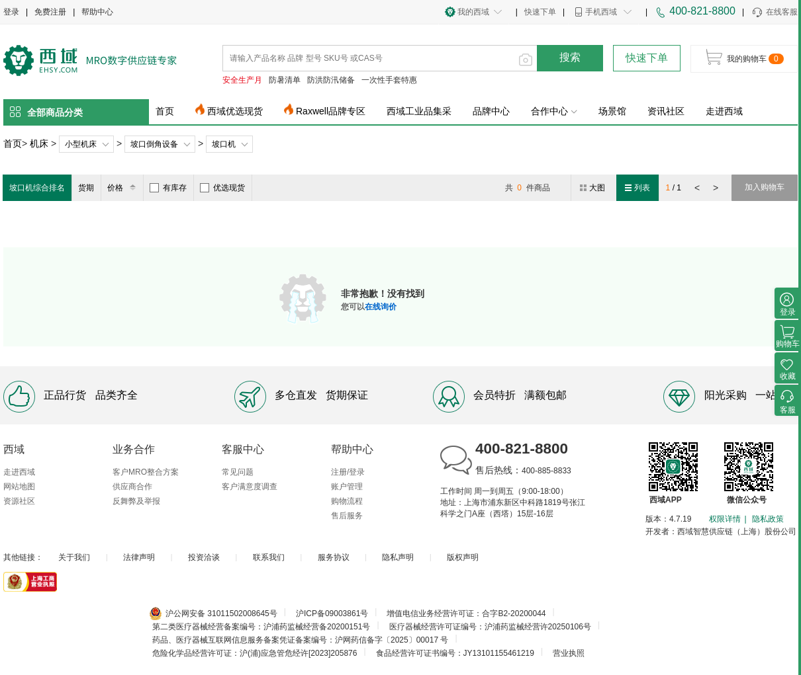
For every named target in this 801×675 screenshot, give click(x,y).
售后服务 (347, 515)
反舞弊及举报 (136, 501)
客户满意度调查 (249, 486)
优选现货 (222, 187)
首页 (165, 111)
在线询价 (381, 306)
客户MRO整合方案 (146, 472)
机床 (39, 143)
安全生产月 (242, 80)
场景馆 (612, 111)
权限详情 (725, 519)
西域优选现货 (235, 111)
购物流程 (347, 501)
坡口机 (224, 144)
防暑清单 (285, 80)
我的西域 (473, 12)
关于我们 (74, 557)
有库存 (168, 187)
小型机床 (81, 144)
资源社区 (19, 501)
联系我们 (269, 557)
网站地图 (19, 486)
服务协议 (334, 557)
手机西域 (601, 12)
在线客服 (774, 12)
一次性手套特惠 (389, 80)
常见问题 (238, 472)
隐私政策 (768, 519)
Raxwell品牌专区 (330, 111)
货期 (86, 187)
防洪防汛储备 (331, 80)
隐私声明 (398, 557)
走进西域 (724, 111)
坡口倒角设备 (154, 144)
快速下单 (540, 12)
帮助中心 (97, 12)
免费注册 (50, 12)
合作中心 (554, 111)
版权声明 (463, 557)
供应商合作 (132, 486)
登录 (11, 12)
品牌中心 (491, 111)
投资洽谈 (204, 557)
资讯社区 (665, 111)
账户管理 (347, 486)
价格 (123, 187)
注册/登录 (348, 472)
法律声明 (139, 557)
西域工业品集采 (419, 111)
